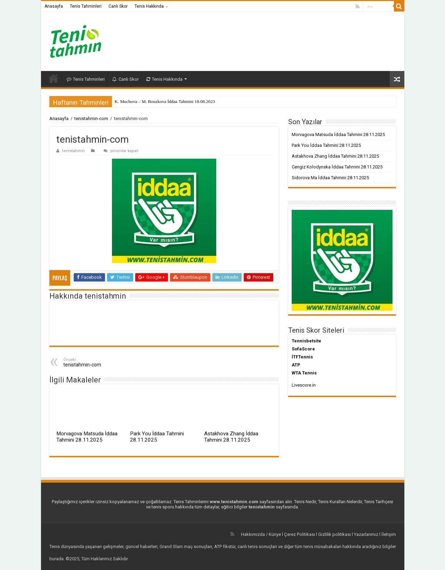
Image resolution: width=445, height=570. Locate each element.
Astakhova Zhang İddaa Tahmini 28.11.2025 (231, 436)
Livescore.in (304, 385)
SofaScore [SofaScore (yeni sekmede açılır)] (303, 348)
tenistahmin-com (91, 118)
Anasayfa (53, 6)
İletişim (388, 534)
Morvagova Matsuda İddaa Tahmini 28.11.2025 (87, 436)
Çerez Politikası (299, 534)
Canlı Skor (118, 6)
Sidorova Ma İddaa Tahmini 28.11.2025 (330, 177)
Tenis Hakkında (149, 6)
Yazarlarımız (366, 534)
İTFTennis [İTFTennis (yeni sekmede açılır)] (302, 356)
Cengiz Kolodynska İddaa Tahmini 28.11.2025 (337, 166)
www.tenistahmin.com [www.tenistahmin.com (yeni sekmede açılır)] (234, 501)
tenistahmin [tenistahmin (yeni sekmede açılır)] (262, 506)
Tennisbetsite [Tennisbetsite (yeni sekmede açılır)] (306, 340)
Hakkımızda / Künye (261, 534)
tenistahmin (73, 151)
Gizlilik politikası (334, 534)
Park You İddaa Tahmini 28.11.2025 (157, 436)
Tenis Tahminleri (86, 6)
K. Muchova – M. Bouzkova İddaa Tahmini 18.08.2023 (165, 101)
